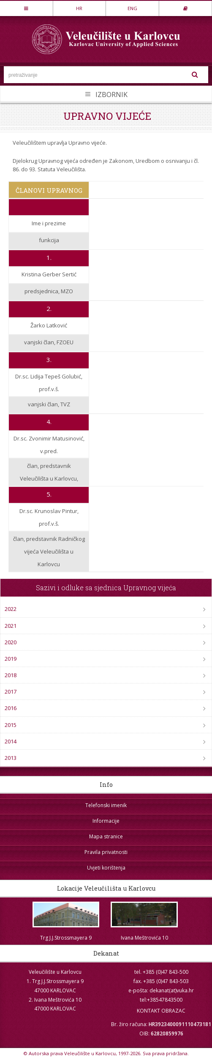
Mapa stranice (106, 836)
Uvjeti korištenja (106, 867)
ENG (132, 8)
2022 (10, 609)
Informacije (106, 820)
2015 (10, 725)
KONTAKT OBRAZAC (161, 1010)
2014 (10, 741)
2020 (10, 642)
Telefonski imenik (106, 805)
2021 (10, 625)
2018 (10, 675)
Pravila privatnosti (106, 852)
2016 (10, 708)
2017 (10, 691)
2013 (10, 758)
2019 (10, 658)
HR (79, 8)
